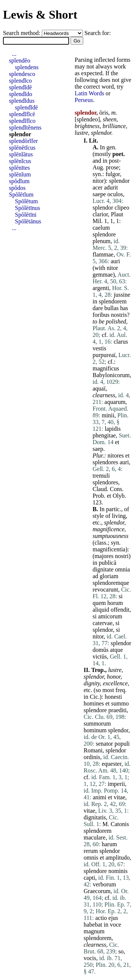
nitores (116, 455)
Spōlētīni (26, 214)
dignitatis (95, 817)
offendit (120, 609)
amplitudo (118, 857)
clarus (120, 341)
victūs (100, 656)
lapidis (113, 429)
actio (101, 918)
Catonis (120, 824)
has (124, 308)
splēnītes (19, 168)
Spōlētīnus (27, 208)
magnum (94, 931)
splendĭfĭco (22, 121)
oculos (115, 194)
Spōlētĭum (21, 194)
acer (98, 187)
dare (98, 308)
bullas (112, 308)
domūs (101, 650)
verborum (104, 884)
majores (103, 556)
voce (115, 924)
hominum (95, 730)
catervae (102, 623)
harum (109, 844)
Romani (93, 750)
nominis (118, 871)
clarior (100, 214)
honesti (113, 697)
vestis (99, 348)
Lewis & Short (40, 14)
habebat (93, 924)
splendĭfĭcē (22, 114)
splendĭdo (20, 94)
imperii (116, 784)
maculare (95, 837)
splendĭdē (20, 87)
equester (111, 764)
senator (104, 743)
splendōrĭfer (23, 141)
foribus (101, 315)
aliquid (101, 609)
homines (94, 703)
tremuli (101, 475)
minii (108, 415)
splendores (105, 462)
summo (120, 703)
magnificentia (109, 549)
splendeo (87, 119)
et (117, 442)
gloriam (109, 576)
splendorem (113, 301)
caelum (101, 227)
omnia (122, 569)
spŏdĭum (19, 181)
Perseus (84, 100)
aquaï (99, 388)
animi (99, 797)
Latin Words (89, 93)
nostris (119, 315)
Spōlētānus (28, 221)
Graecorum (97, 891)
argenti (101, 288)
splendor (101, 133)
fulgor (113, 174)
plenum (102, 241)
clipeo (122, 207)
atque (116, 650)
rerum (91, 851)
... (14, 54)
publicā (107, 563)
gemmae (103, 274)
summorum (97, 723)
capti (89, 877)
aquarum (115, 402)
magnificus (106, 368)
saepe (99, 194)
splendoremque (111, 583)
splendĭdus (21, 101)
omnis (91, 857)
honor (113, 676)
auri (115, 261)
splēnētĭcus (22, 147)
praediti (117, 710)
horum (115, 603)
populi (122, 743)
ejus (113, 918)
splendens (26, 67)
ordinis (92, 757)
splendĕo (19, 60)
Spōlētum (26, 201)
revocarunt (105, 589)
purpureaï (104, 355)
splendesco (22, 74)
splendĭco (20, 80)
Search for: (97, 33)
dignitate (103, 569)
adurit (111, 187)
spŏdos (17, 188)
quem (99, 603)
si (121, 596)
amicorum (110, 616)
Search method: (22, 33)
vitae (119, 797)
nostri (121, 556)
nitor (98, 181)
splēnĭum (20, 174)
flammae (103, 254)
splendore (104, 234)
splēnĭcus (20, 161)
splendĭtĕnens (25, 127)
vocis (90, 958)
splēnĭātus (21, 154)
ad (95, 576)
